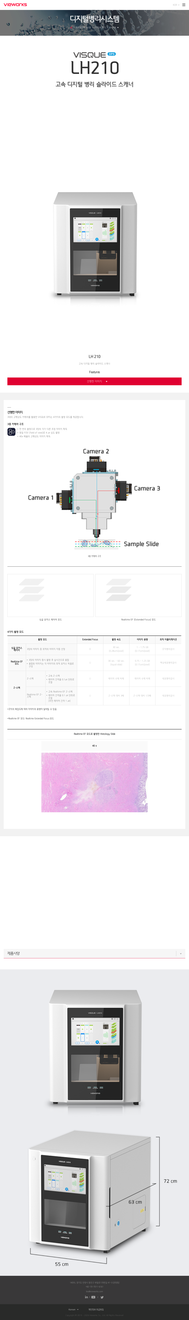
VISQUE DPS (100, 28)
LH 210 (114, 28)
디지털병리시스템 (83, 28)
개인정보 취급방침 (96, 1310)
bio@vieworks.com (94, 1292)
